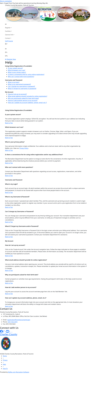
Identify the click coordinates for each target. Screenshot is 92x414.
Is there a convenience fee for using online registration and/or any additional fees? (34, 155)
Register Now (11, 59)
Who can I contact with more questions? (21, 77)
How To (5, 369)
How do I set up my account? (17, 94)
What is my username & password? (19, 84)
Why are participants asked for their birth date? (23, 98)
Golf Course (9, 41)
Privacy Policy (23, 148)
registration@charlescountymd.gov (18, 320)
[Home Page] (9, 24)
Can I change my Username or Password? (19, 211)
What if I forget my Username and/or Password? (22, 226)
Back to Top (9, 123)
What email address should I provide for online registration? (27, 96)
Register (8, 28)
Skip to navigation (6, 1)
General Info (9, 35)
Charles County (8, 334)
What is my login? (13, 82)
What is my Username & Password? (17, 197)
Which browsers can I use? (16, 70)
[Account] (9, 44)
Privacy (5, 360)
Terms (5, 356)
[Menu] (6, 56)
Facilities (8, 31)
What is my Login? (11, 184)
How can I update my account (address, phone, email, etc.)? (27, 103)
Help (4, 364)
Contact (7, 38)
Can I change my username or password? (21, 86)
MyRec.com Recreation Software (18, 372)
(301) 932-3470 (12, 322)
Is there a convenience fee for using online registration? (26, 74)
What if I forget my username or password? (22, 88)
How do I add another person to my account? (22, 100)
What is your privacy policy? (17, 72)
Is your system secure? (15, 68)
